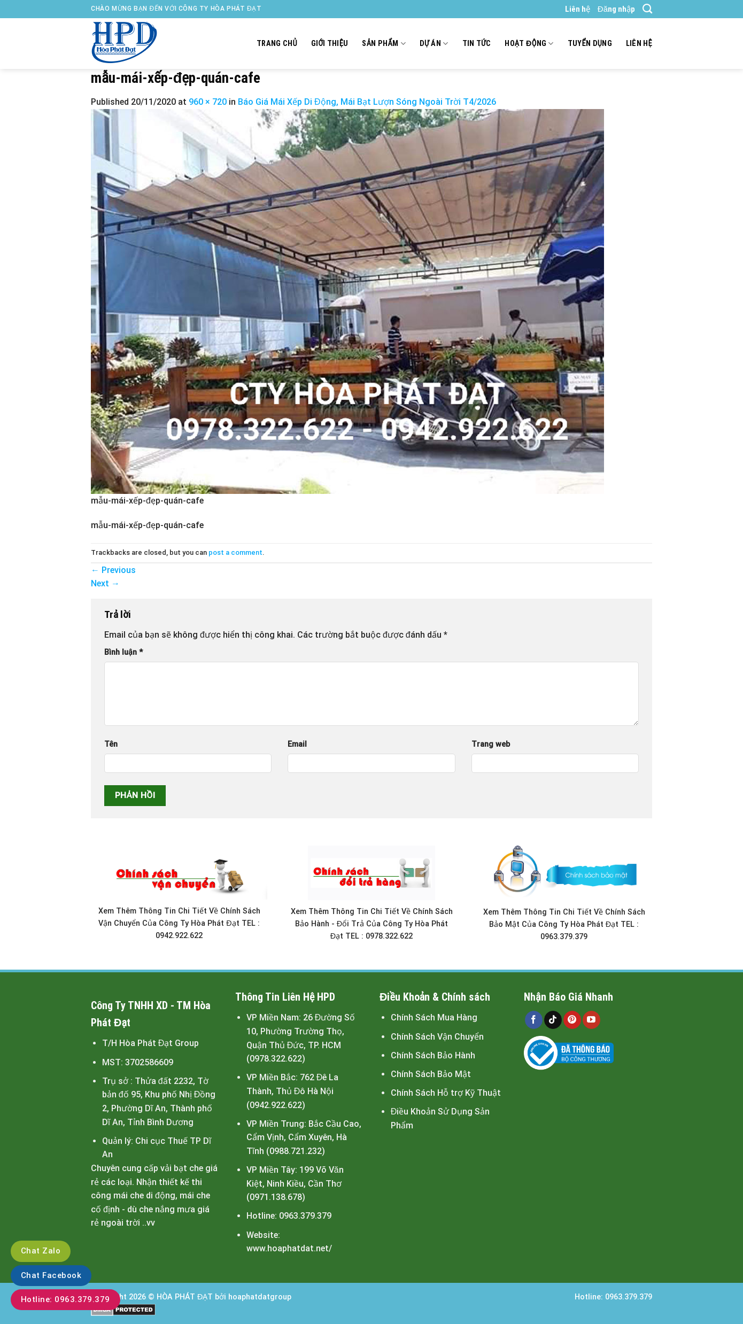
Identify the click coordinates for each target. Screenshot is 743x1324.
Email (297, 744)
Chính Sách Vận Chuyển (437, 1037)
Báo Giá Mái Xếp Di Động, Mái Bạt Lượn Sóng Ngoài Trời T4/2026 (367, 102)
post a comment (235, 552)
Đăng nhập (616, 9)
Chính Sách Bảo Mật (431, 1074)
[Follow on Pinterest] (572, 1020)
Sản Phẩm (383, 43)
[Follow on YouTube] (591, 1020)
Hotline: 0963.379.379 (65, 1299)
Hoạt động (529, 43)
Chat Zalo (40, 1251)
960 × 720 (208, 102)
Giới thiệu (330, 43)
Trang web (490, 744)
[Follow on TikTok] (553, 1020)
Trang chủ (277, 43)
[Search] (647, 9)
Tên (111, 744)
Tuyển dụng (590, 43)
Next (105, 583)
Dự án (434, 43)
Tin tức (476, 43)
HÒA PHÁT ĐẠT (185, 1297)
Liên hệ (577, 9)
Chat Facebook (51, 1275)
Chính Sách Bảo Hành (433, 1055)
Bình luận (123, 652)
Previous (113, 570)
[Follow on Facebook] (534, 1020)
